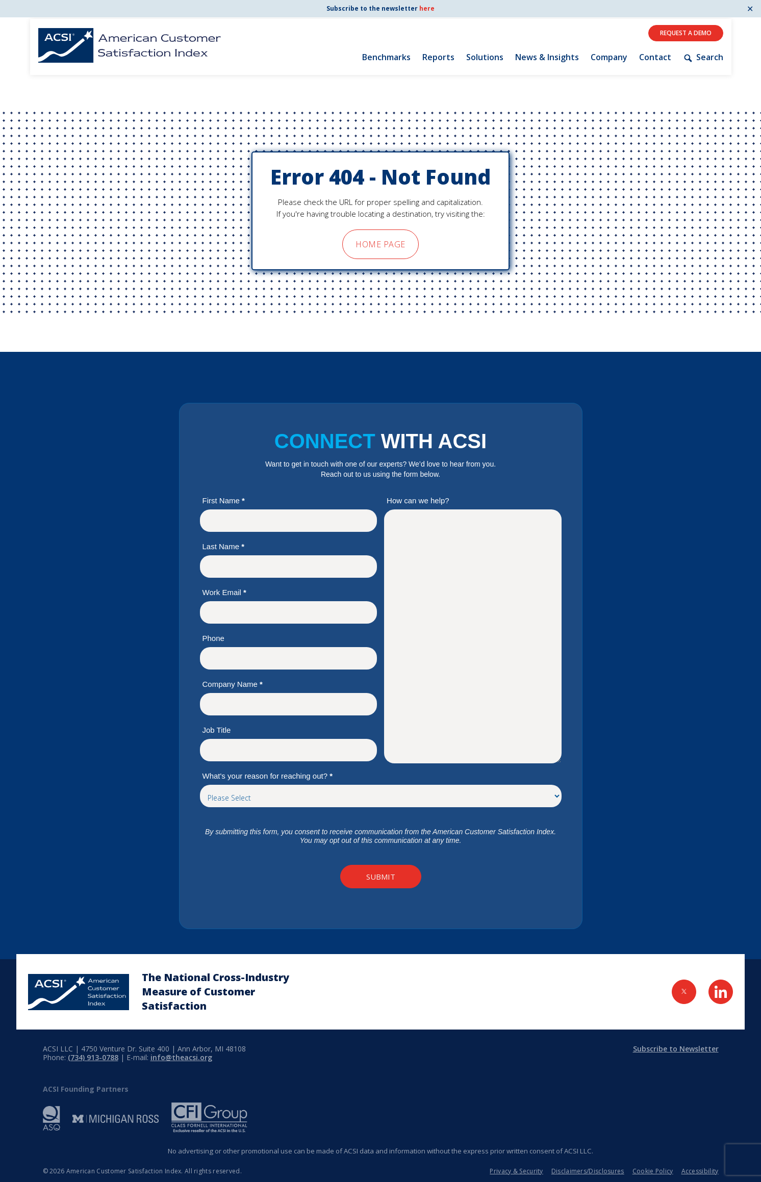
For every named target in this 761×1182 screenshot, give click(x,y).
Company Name (232, 684)
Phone (213, 638)
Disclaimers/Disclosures (587, 1171)
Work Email (224, 592)
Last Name (223, 546)
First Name (223, 500)
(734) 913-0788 (93, 1057)
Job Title (216, 730)
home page (380, 244)
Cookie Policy (652, 1171)
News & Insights (547, 57)
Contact (655, 57)
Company (609, 57)
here (427, 8)
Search (703, 57)
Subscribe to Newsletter (676, 1048)
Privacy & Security (516, 1171)
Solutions (484, 57)
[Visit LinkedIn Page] (720, 992)
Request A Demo (686, 33)
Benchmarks (386, 57)
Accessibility (700, 1171)
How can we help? (418, 500)
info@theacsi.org (181, 1057)
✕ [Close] (750, 8)
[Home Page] (78, 992)
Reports (438, 57)
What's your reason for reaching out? (267, 776)
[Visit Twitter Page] (684, 992)
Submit (380, 876)
